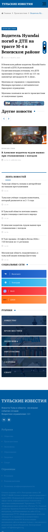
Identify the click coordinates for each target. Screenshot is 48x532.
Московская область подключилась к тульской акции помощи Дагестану (20, 254)
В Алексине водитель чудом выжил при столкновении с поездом (23, 154)
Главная (6, 13)
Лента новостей (15, 176)
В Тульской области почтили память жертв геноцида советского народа (20, 213)
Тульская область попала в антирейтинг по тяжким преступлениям (21, 185)
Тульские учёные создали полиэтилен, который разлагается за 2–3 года (21, 199)
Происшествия (20, 13)
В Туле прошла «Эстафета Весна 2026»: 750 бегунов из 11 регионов (20, 240)
